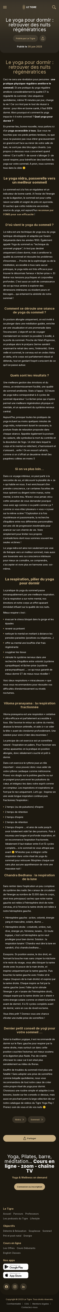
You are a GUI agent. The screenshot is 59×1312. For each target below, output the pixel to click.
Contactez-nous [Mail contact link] (29, 1307)
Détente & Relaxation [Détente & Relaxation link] (14, 1231)
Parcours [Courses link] (18, 1213)
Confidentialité (14, 1303)
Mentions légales (40, 1303)
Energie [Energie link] (28, 1235)
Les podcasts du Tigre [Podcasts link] (15, 1218)
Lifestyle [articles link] (35, 1218)
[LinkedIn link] (23, 1286)
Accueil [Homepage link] (7, 1213)
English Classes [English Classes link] (12, 1253)
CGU (26, 1303)
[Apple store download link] (15, 1275)
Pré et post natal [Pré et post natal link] (12, 1235)
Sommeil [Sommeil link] (47, 1231)
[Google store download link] (15, 1267)
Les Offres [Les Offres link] (9, 1248)
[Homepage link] (29, 7)
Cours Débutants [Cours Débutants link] (26, 1248)
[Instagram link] (15, 1286)
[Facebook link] (6, 1286)
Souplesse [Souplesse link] (34, 1231)
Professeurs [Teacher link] (32, 1213)
